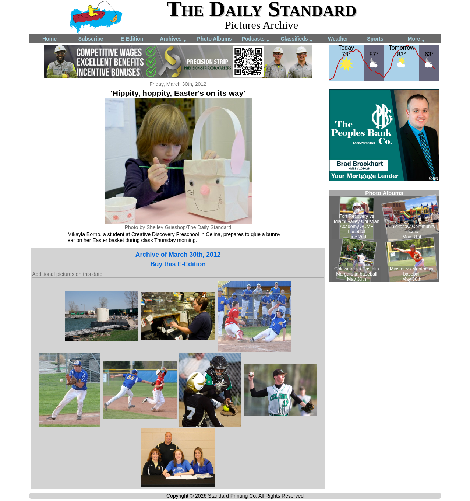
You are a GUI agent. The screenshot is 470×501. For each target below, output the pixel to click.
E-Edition (132, 39)
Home (49, 39)
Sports (375, 39)
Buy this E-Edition (178, 264)
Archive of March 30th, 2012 (177, 254)
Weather (338, 39)
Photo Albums (214, 39)
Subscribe (90, 39)
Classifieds (297, 39)
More (416, 39)
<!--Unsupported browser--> (384, 236)
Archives (173, 39)
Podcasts (256, 39)
